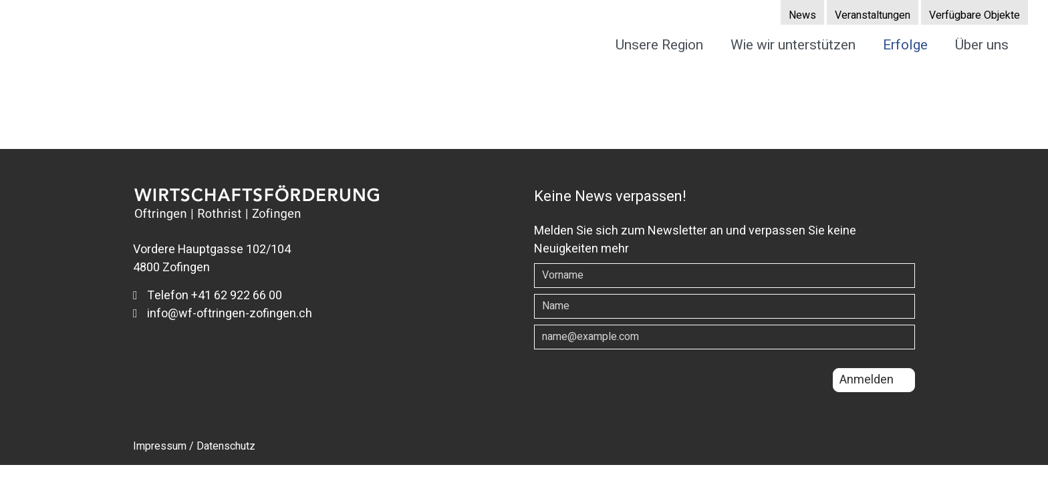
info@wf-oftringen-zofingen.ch (222, 314)
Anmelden (866, 380)
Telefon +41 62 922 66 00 (207, 296)
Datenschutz (225, 446)
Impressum (159, 446)
